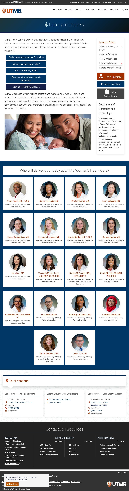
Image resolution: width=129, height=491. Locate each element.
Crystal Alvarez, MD (80, 201)
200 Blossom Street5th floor (60, 399)
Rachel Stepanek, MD (49, 353)
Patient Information (108, 54)
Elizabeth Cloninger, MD (49, 237)
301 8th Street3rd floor (99, 402)
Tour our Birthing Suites (26, 70)
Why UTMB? (114, 10)
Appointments (85, 2)
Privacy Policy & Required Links (56, 481)
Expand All (59, 441)
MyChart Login (96, 2)
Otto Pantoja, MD (49, 314)
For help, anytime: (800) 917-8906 (112, 2)
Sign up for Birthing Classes (26, 87)
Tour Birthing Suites (108, 59)
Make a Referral (74, 2)
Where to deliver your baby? (26, 64)
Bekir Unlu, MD (80, 353)
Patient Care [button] (90, 10)
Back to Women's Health (110, 67)
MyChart (125, 10)
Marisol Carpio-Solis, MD (18, 237)
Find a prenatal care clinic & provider (26, 57)
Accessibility (76, 481)
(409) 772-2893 (96, 411)
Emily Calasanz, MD (111, 201)
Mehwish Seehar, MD (111, 314)
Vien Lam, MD (18, 273)
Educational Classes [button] (110, 63)
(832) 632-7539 (55, 403)
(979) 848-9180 (13, 408)
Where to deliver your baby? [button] (110, 48)
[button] (47, 475)
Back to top (122, 472)
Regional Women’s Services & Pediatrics (26, 79)
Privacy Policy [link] (22, 480)
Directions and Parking (99, 405)
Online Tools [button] (103, 10)
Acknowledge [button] (12, 484)
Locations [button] (68, 10)
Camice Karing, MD (111, 237)
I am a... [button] (78, 10)
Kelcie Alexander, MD (49, 201)
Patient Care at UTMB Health (12, 2)
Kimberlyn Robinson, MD (80, 314)
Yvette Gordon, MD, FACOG (80, 237)
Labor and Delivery (107, 42)
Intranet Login (25, 489)
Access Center (52, 476)
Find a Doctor (56, 10)
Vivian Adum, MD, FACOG (18, 201)
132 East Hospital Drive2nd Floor (20, 402)
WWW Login (14, 489)
